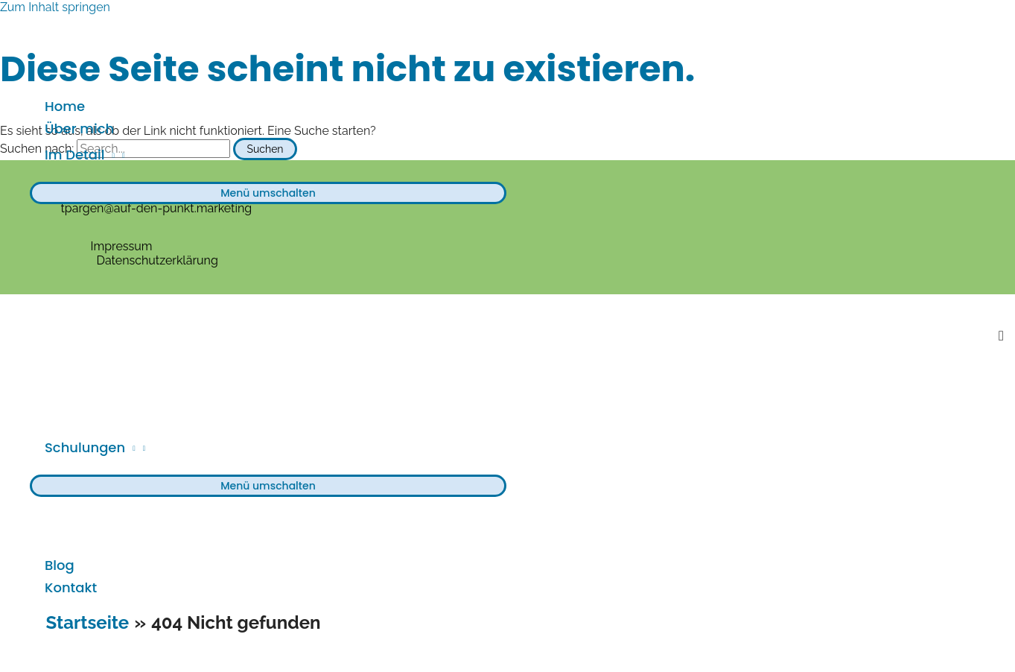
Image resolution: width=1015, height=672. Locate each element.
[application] (109, 155)
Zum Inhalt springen (55, 7)
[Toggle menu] (268, 193)
